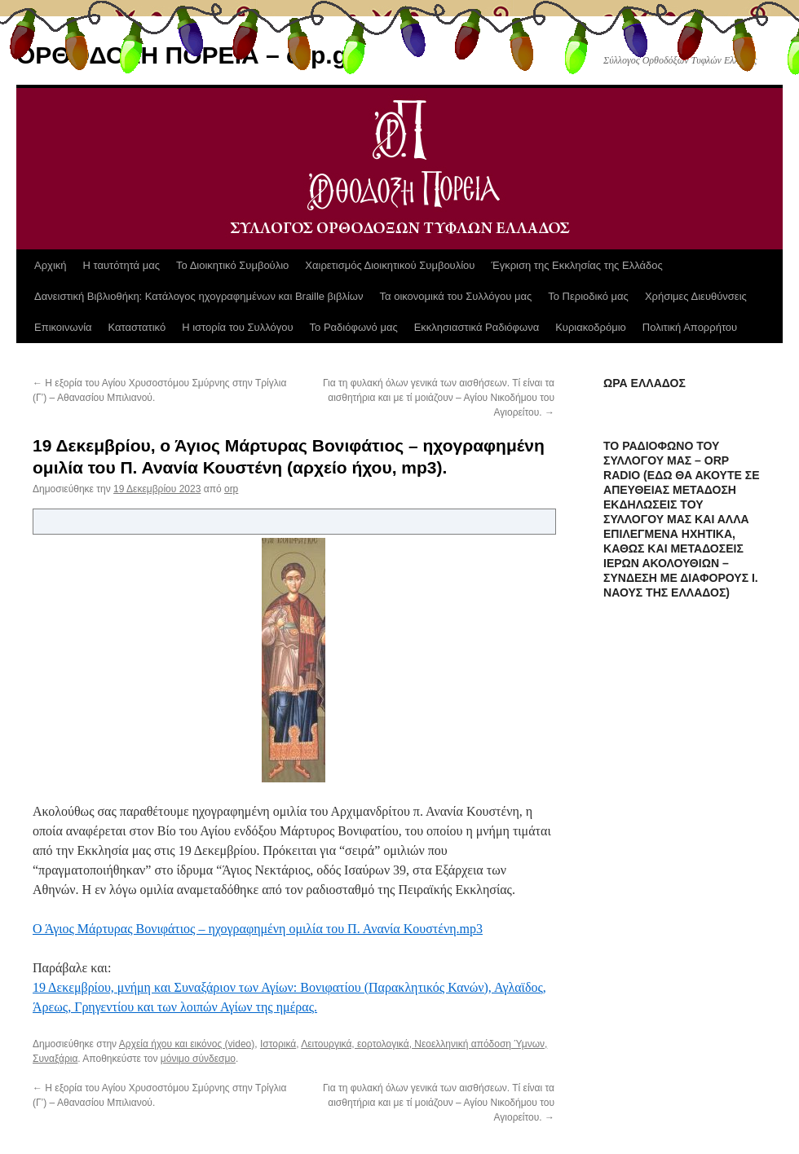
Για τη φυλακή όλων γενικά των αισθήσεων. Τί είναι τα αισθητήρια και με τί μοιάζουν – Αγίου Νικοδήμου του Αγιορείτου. (438, 397)
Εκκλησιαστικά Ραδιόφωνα (476, 327)
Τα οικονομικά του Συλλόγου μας (456, 296)
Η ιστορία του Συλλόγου (237, 327)
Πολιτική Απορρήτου (689, 327)
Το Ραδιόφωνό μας (354, 327)
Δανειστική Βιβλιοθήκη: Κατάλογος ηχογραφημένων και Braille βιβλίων (199, 296)
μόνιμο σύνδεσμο (198, 1058)
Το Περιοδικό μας (588, 296)
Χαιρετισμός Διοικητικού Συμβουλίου (390, 265)
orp (231, 489)
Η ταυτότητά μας (121, 265)
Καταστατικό (137, 327)
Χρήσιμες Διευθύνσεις (696, 296)
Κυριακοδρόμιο (590, 327)
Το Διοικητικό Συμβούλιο (232, 265)
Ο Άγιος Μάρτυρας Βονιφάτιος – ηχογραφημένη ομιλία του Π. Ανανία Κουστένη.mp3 (258, 929)
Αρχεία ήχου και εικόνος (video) (186, 1044)
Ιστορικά (278, 1044)
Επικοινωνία (63, 327)
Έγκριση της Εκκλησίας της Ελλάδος (576, 265)
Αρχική (50, 265)
